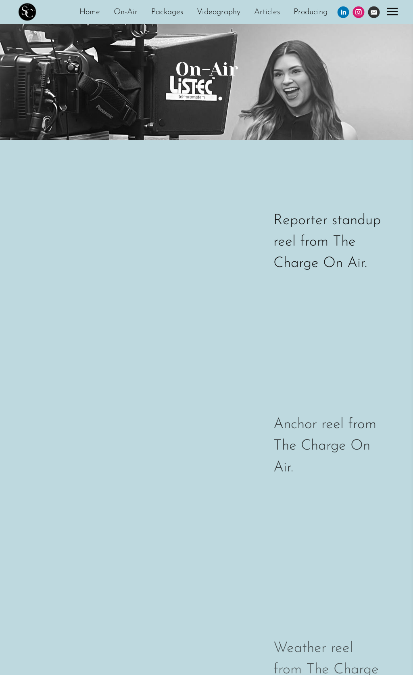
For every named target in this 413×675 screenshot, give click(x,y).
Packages (167, 12)
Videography (218, 12)
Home (89, 12)
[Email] (374, 12)
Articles (267, 12)
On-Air (126, 12)
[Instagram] (359, 12)
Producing (310, 12)
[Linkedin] (343, 12)
